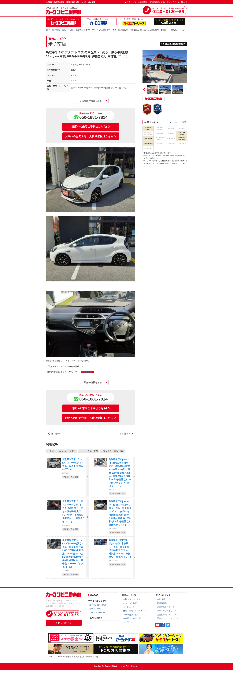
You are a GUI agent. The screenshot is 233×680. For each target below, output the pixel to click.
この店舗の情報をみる (90, 100)
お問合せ (183, 2)
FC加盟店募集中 (169, 21)
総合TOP (94, 595)
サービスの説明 (179, 122)
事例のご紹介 (68, 30)
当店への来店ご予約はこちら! (90, 126)
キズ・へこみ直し (67, 451)
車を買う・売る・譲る (113, 451)
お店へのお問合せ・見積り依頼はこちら (90, 136)
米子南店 (56, 30)
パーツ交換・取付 (89, 451)
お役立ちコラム (169, 2)
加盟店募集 (155, 2)
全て (52, 451)
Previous (144, 89)
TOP (48, 30)
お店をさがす (96, 617)
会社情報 (143, 2)
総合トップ (131, 2)
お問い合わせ (63, 623)
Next (185, 89)
